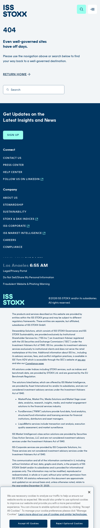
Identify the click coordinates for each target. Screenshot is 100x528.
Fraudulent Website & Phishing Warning (26, 284)
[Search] (81, 9)
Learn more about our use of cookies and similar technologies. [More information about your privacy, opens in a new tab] (52, 520)
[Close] (89, 498)
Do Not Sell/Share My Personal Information (28, 277)
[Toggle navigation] (92, 9)
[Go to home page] (15, 11)
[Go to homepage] (13, 299)
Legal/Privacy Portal (15, 271)
